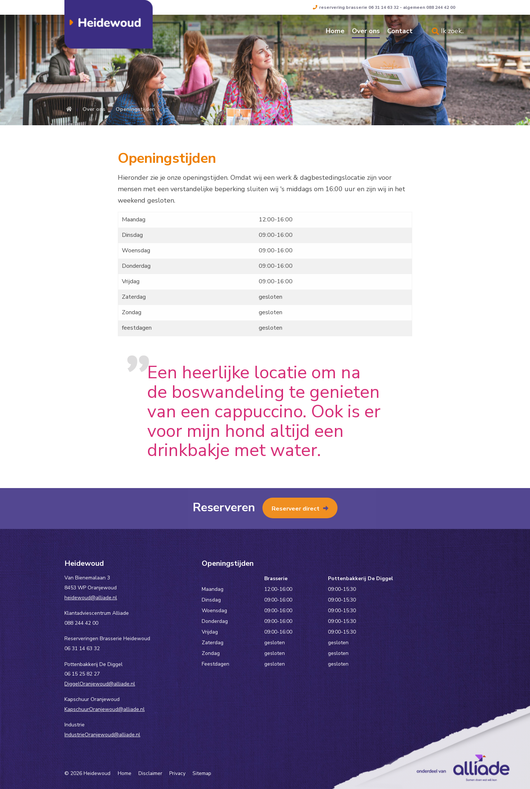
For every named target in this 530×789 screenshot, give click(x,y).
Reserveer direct (300, 509)
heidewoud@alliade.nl (90, 597)
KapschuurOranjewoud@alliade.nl (104, 709)
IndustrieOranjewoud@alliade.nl (102, 734)
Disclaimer (150, 773)
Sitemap (201, 773)
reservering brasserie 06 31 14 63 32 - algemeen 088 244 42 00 (384, 7)
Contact (400, 31)
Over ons (366, 31)
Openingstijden (135, 109)
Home (335, 31)
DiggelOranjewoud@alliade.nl (99, 683)
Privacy (177, 773)
